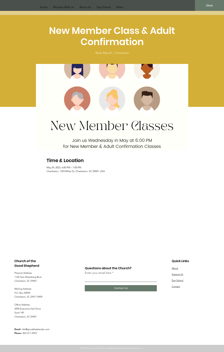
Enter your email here (98, 272)
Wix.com (139, 348)
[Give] (209, 5)
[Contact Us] (121, 288)
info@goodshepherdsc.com (36, 329)
